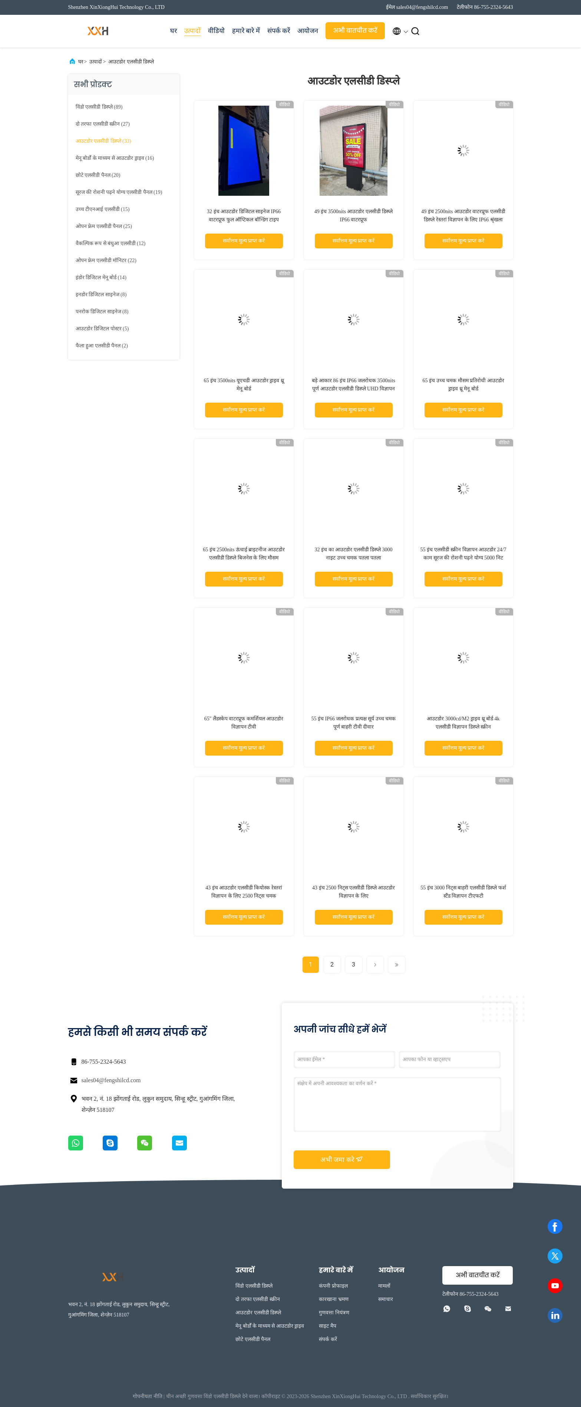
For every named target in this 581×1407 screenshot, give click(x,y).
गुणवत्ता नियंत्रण (334, 1312)
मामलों (384, 1286)
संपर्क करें (278, 30)
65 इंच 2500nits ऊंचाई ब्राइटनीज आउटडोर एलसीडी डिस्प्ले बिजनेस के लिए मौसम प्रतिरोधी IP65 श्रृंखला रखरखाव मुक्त (244, 558)
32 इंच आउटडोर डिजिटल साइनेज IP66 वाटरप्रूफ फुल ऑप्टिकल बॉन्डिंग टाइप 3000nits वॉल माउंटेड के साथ (244, 220)
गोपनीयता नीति (147, 1396)
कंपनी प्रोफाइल (333, 1286)
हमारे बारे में (246, 30)
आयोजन (307, 30)
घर (173, 30)
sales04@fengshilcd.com (111, 1080)
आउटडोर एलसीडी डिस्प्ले (131, 62)
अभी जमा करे (341, 1159)
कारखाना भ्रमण (334, 1299)
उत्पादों (192, 30)
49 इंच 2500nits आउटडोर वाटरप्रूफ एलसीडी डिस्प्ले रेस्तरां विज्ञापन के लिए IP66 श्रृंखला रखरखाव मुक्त (463, 220)
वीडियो (216, 30)
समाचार (385, 1299)
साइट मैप (327, 1326)
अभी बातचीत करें (355, 30)
